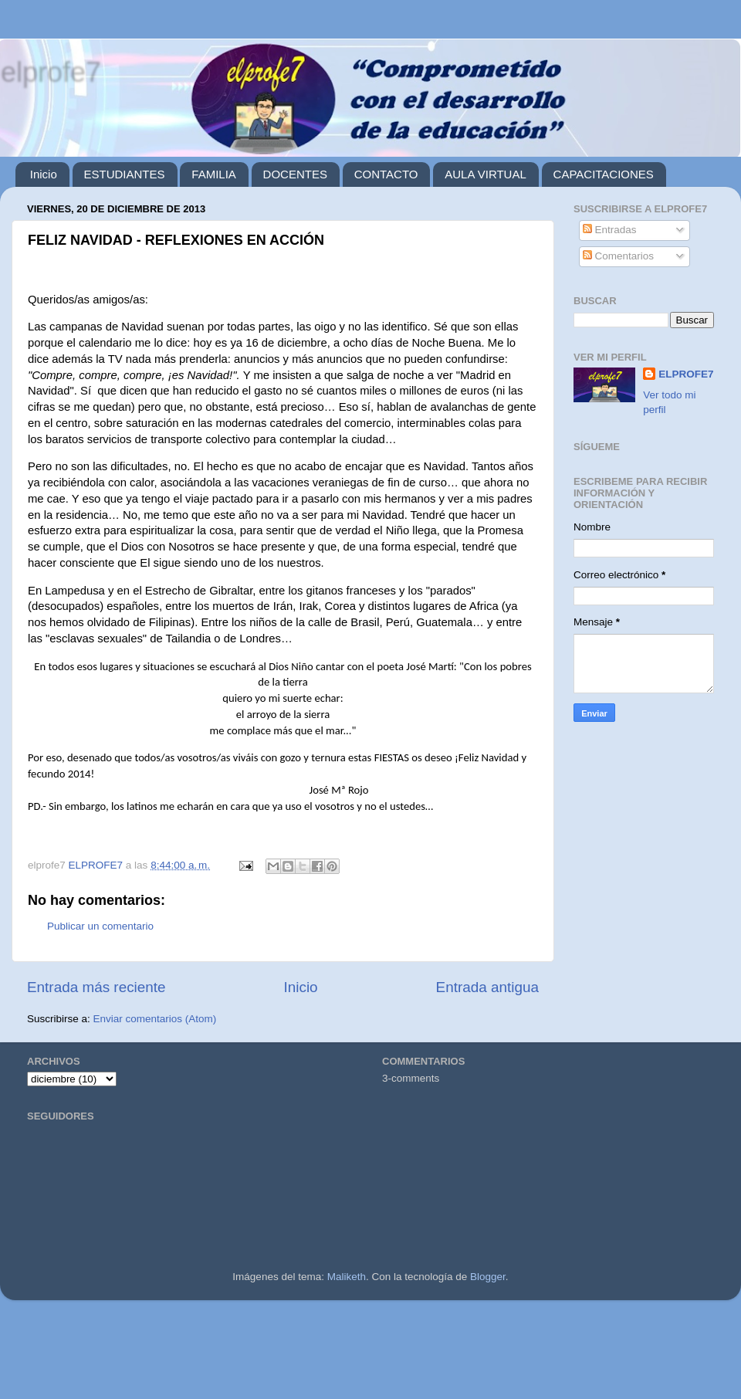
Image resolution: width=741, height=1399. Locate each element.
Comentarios (618, 256)
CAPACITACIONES (603, 174)
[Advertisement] (370, 1356)
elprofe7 (50, 71)
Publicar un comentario (100, 926)
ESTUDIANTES (124, 174)
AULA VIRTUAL (485, 174)
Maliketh (346, 1276)
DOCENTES (295, 174)
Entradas (610, 229)
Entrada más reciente (96, 987)
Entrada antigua (487, 987)
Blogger (488, 1276)
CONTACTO (386, 174)
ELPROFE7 (685, 374)
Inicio (43, 174)
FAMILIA (213, 174)
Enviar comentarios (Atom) (155, 1019)
